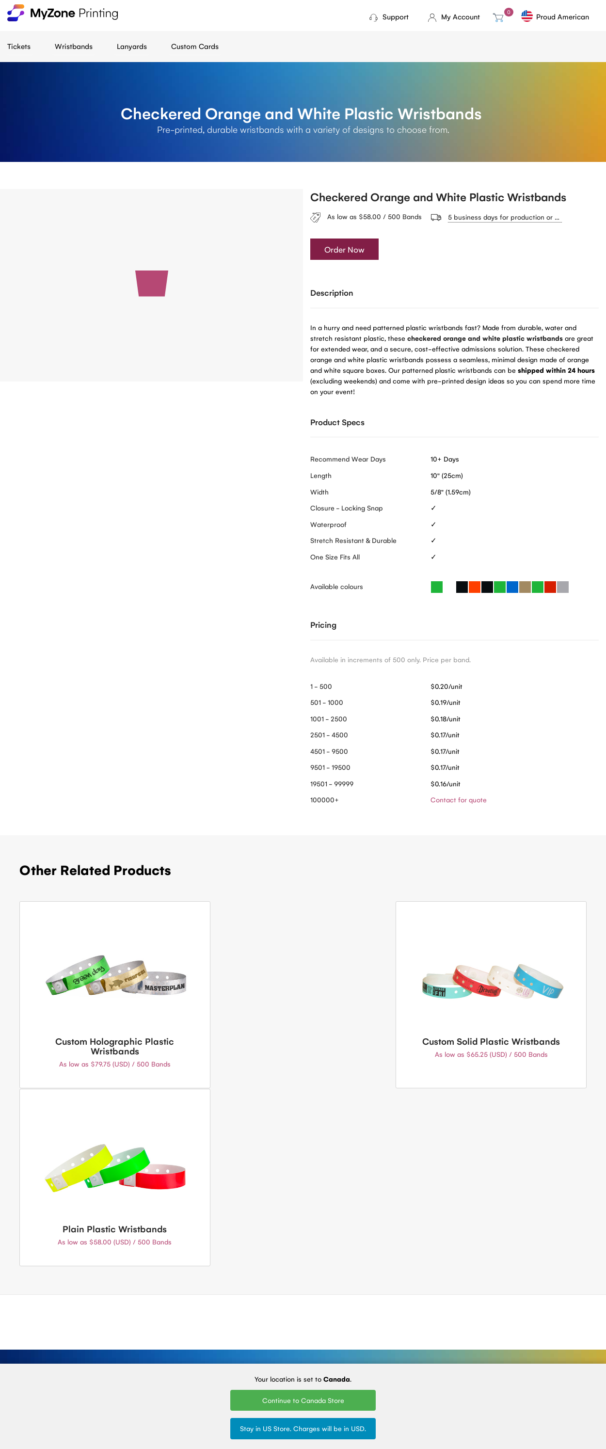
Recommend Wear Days (348, 459)
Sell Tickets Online (221, 1351)
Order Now (344, 249)
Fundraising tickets (222, 1338)
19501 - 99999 (331, 783)
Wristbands (74, 45)
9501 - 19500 (330, 767)
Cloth (286, 1312)
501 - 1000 (326, 702)
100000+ (324, 800)
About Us (122, 1325)
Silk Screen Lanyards (395, 1338)
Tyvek (286, 1325)
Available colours (336, 586)
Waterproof (328, 524)
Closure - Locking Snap (346, 508)
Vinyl (285, 1351)
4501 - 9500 (329, 751)
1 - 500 (321, 686)
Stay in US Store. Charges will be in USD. (303, 1428)
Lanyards (132, 45)
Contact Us (303, 1231)
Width (319, 491)
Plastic (288, 1338)
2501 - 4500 (329, 735)
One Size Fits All (335, 556)
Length (321, 475)
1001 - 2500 (328, 718)
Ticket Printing (215, 1312)
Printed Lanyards (389, 1325)
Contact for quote (459, 800)
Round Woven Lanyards (384, 1355)
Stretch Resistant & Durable (353, 540)
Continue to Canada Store (303, 1400)
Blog (115, 1312)
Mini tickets (210, 1325)
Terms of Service (134, 1338)
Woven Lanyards (389, 1312)
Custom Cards (195, 45)
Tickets (19, 45)
